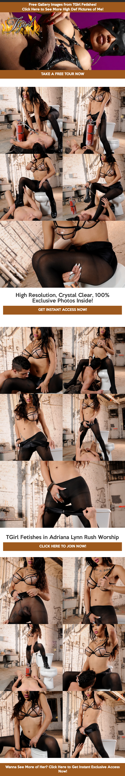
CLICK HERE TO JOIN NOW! (62, 546)
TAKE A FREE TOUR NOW (62, 74)
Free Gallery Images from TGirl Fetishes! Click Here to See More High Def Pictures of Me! (62, 7)
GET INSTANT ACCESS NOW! (62, 310)
